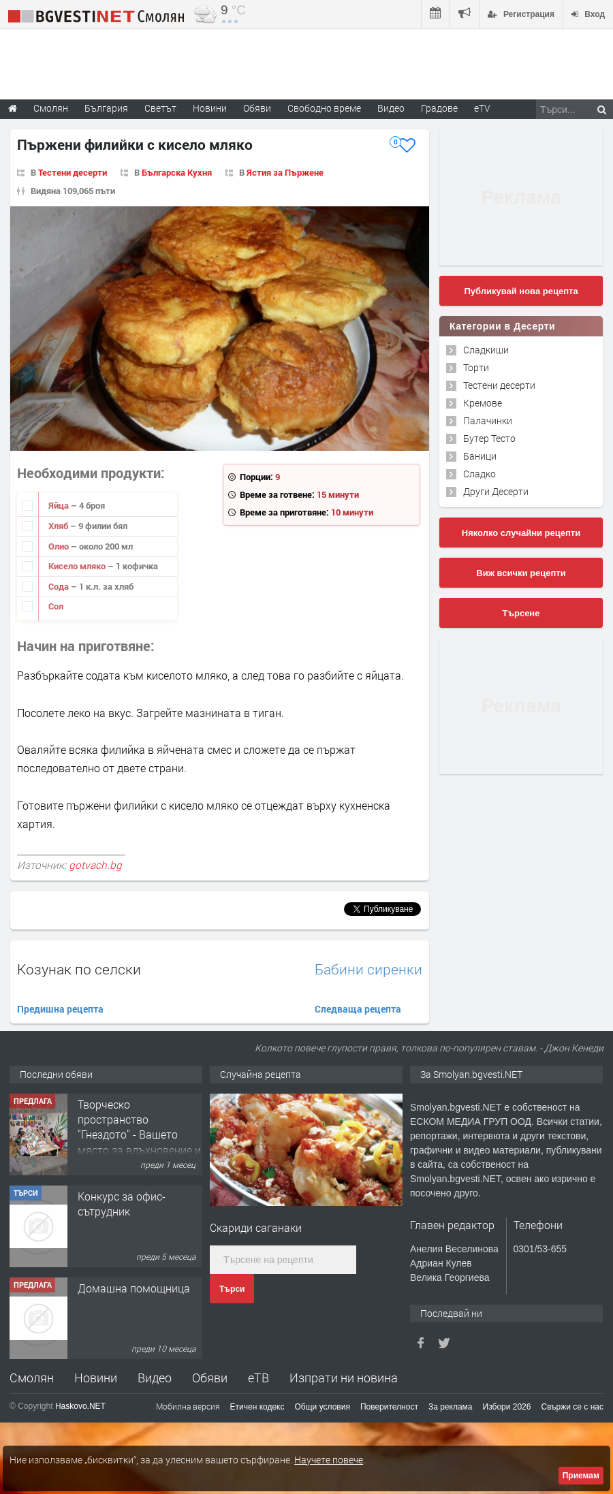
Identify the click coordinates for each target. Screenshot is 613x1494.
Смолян (32, 1377)
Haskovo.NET (80, 1406)
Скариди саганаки (256, 1227)
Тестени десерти (72, 172)
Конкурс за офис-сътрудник (122, 1203)
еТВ (258, 1377)
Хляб (59, 526)
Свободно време (324, 107)
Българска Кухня (177, 172)
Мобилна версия (188, 1406)
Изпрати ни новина (343, 1377)
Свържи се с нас (572, 1407)
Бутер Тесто (489, 438)
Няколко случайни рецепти (521, 533)
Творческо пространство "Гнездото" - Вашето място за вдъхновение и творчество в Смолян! (139, 1135)
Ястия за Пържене (285, 172)
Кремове (482, 402)
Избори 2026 (507, 1407)
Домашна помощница (134, 1288)
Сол (55, 606)
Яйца (59, 505)
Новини (210, 107)
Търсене (521, 613)
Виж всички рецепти (520, 573)
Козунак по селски (79, 969)
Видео (155, 1377)
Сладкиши (486, 349)
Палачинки (487, 420)
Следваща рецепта (358, 1008)
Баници (480, 455)
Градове (439, 107)
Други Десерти (496, 491)
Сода (59, 586)
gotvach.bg (95, 865)
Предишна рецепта (60, 1008)
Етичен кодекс (257, 1407)
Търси (232, 1289)
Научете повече (328, 1459)
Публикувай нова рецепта (521, 291)
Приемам (581, 1475)
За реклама (450, 1407)
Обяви (209, 1377)
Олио (59, 546)
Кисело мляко (78, 566)
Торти (476, 367)
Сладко (479, 473)
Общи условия (322, 1407)
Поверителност (389, 1407)
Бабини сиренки (368, 969)
